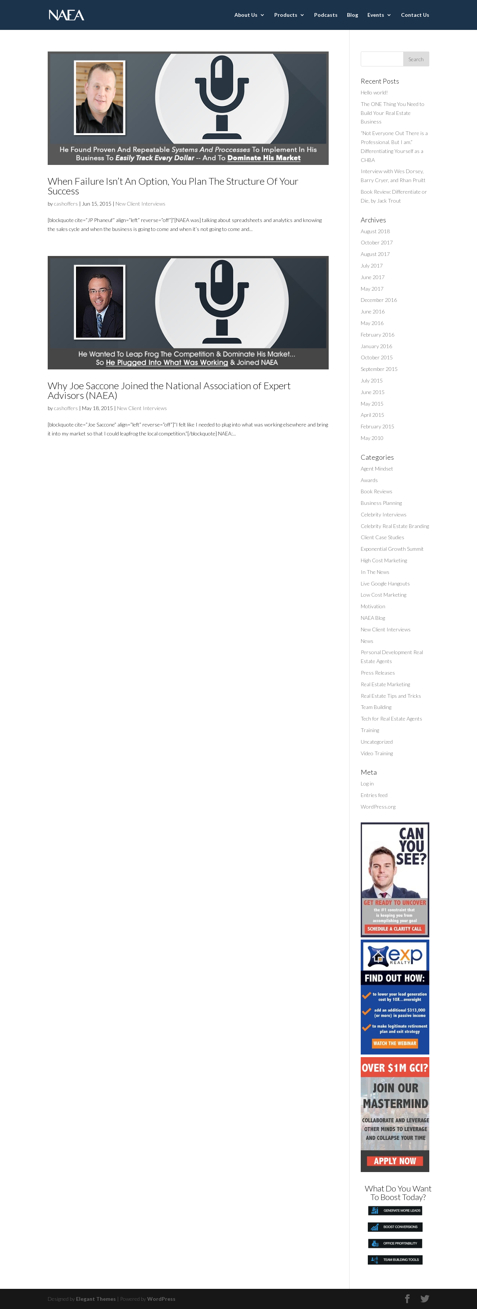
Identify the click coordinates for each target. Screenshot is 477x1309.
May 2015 (372, 403)
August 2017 (375, 254)
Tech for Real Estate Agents (391, 718)
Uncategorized (377, 741)
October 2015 (377, 357)
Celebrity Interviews (384, 514)
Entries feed (374, 795)
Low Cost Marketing (383, 594)
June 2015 (373, 392)
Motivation (373, 606)
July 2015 (372, 380)
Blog (352, 15)
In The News (375, 572)
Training (370, 730)
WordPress (161, 1299)
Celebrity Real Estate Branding (395, 526)
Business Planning (381, 503)
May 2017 (372, 288)
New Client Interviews (140, 203)
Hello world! (374, 92)
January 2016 (376, 346)
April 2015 (372, 415)
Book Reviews (376, 491)
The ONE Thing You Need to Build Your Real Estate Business (392, 113)
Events (375, 15)
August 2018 (375, 231)
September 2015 (379, 369)
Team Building (376, 707)
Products (285, 15)
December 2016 (379, 300)
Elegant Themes (96, 1299)
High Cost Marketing (384, 560)
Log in (367, 783)
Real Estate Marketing (385, 684)
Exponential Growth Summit (392, 549)
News (367, 641)
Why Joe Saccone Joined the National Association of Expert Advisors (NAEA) (169, 390)
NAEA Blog (373, 618)
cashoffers (66, 203)
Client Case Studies (382, 537)
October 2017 (377, 242)
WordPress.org (378, 806)
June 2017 (373, 277)
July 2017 (372, 265)
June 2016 (373, 311)
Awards (369, 480)
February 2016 (377, 334)
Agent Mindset (377, 468)
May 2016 (372, 323)
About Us (246, 15)
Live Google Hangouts (385, 583)
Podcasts (326, 15)
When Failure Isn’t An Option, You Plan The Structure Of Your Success (173, 186)
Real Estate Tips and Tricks (391, 696)
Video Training (377, 753)
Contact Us (415, 15)
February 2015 (377, 426)
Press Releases (378, 672)
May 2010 (372, 438)
